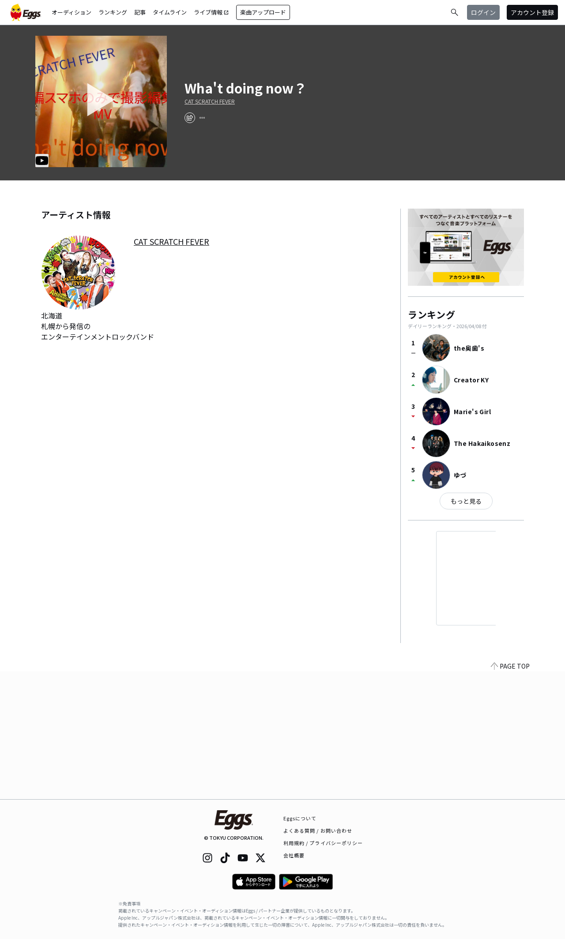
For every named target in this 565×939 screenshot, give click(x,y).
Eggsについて (300, 818)
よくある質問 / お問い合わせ (318, 830)
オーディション (71, 12)
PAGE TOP (510, 793)
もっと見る (466, 501)
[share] (190, 117)
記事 (140, 12)
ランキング (112, 12)
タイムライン (170, 12)
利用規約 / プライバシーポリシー (323, 842)
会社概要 (294, 855)
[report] (202, 117)
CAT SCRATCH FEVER (210, 101)
